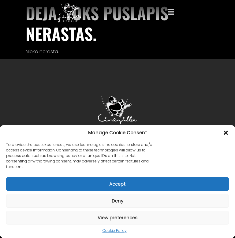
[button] (226, 133)
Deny (118, 201)
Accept (117, 184)
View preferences (118, 217)
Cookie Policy (115, 230)
